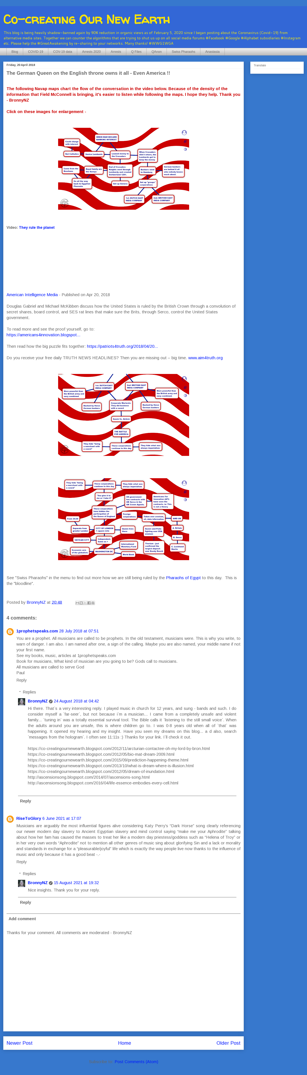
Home (124, 1043)
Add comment (22, 918)
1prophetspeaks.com (37, 631)
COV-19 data (62, 51)
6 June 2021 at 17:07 (61, 818)
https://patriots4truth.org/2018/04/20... (122, 346)
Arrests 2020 (91, 51)
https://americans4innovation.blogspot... (43, 335)
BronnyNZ (38, 701)
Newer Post (20, 1043)
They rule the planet (37, 227)
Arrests (116, 51)
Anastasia (212, 51)
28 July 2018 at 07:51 (79, 631)
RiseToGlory (28, 818)
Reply (21, 680)
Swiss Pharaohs (183, 51)
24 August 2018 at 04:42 (76, 701)
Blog (14, 51)
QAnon (156, 51)
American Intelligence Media (32, 294)
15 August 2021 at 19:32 (76, 882)
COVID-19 (35, 51)
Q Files (136, 51)
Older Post (228, 1043)
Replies (29, 692)
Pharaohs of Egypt (183, 577)
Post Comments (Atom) (136, 1061)
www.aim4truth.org (205, 358)
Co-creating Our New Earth (86, 19)
